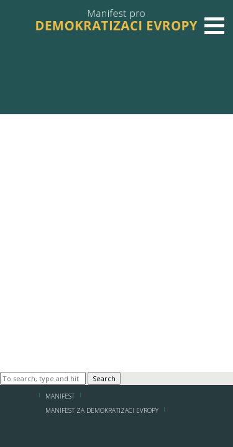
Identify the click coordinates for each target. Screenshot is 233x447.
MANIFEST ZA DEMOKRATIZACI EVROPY (101, 410)
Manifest (60, 396)
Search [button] (104, 378)
